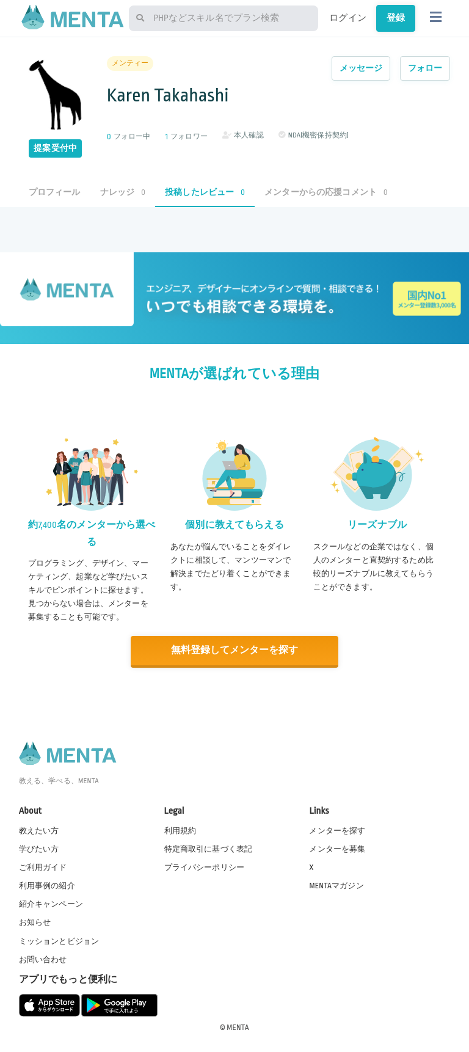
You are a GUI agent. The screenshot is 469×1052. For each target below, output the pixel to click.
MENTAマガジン (336, 885)
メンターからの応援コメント (326, 192)
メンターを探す (337, 830)
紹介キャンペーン (51, 903)
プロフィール (55, 192)
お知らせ (35, 922)
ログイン (347, 18)
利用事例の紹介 (47, 885)
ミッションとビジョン (59, 940)
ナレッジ (122, 192)
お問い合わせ (43, 959)
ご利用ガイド (43, 867)
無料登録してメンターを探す (234, 650)
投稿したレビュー (205, 192)
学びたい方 (39, 848)
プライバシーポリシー (204, 867)
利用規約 (180, 830)
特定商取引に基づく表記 (208, 848)
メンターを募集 (337, 848)
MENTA (238, 1027)
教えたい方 (39, 830)
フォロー (425, 68)
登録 (396, 18)
